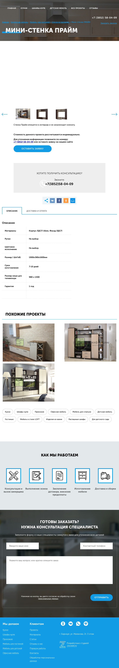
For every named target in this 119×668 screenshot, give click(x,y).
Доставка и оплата (36, 211)
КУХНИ (24, 8)
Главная (11, 8)
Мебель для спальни (82, 412)
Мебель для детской (12, 648)
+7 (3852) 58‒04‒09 (104, 17)
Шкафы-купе (22, 412)
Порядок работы (38, 648)
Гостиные (9, 419)
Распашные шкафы (77, 419)
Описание (12, 211)
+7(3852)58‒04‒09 (59, 184)
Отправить (101, 597)
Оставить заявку (32, 148)
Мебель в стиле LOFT (30, 419)
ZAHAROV (72, 646)
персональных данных (48, 599)
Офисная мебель (58, 412)
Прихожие (39, 412)
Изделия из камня (54, 419)
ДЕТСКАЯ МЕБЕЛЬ (58, 8)
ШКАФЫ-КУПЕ (38, 8)
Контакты (34, 653)
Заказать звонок (109, 23)
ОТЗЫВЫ (93, 8)
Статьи (33, 639)
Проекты (34, 630)
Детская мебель (105, 412)
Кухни (7, 412)
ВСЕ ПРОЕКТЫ (78, 8)
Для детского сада (100, 419)
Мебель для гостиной (13, 644)
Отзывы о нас (36, 644)
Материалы (35, 634)
